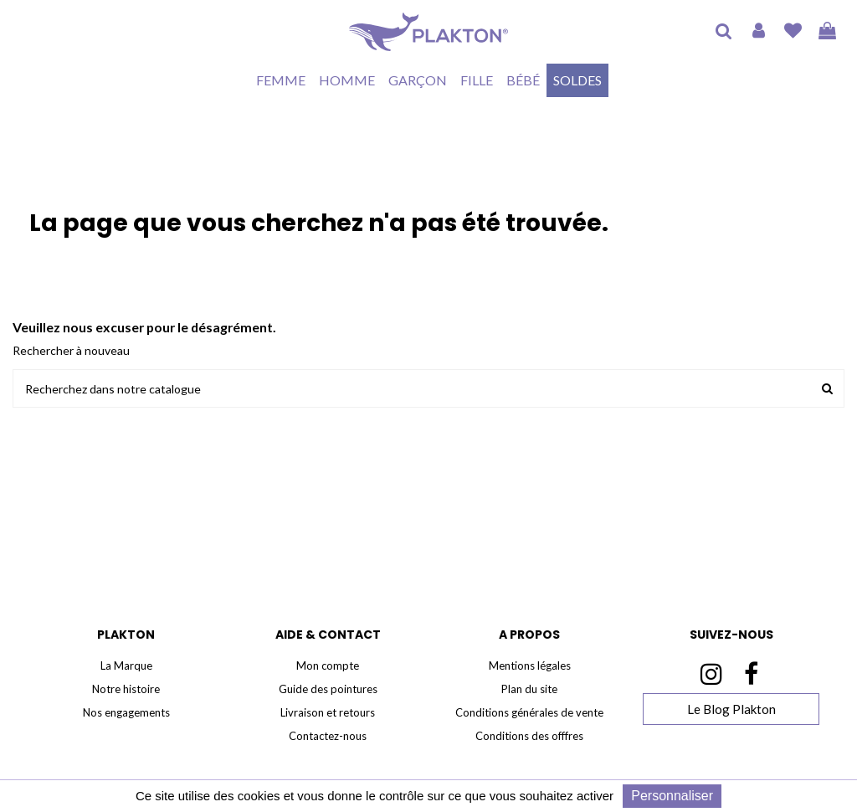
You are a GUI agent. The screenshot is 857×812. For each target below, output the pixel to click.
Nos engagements (126, 712)
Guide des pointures (328, 689)
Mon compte (327, 665)
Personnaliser (672, 796)
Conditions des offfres (529, 736)
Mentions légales (530, 665)
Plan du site (529, 689)
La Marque (126, 665)
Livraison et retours (327, 712)
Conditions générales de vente (529, 712)
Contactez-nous (328, 736)
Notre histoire (126, 689)
